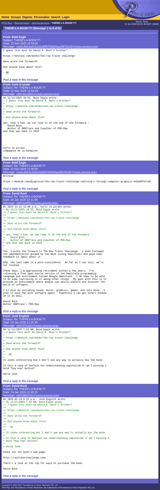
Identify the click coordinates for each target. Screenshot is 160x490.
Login (65, 17)
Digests (27, 17)
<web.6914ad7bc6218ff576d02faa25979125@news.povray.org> (57, 46)
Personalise (42, 17)
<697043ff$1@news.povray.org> (37, 203)
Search (55, 17)
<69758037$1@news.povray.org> (38, 395)
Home (5, 17)
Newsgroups (21, 23)
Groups (16, 17)
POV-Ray (7, 23)
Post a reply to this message (20, 79)
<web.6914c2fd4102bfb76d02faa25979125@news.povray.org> (56, 172)
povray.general (40, 23)
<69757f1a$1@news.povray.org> (37, 325)
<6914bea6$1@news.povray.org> (38, 94)
